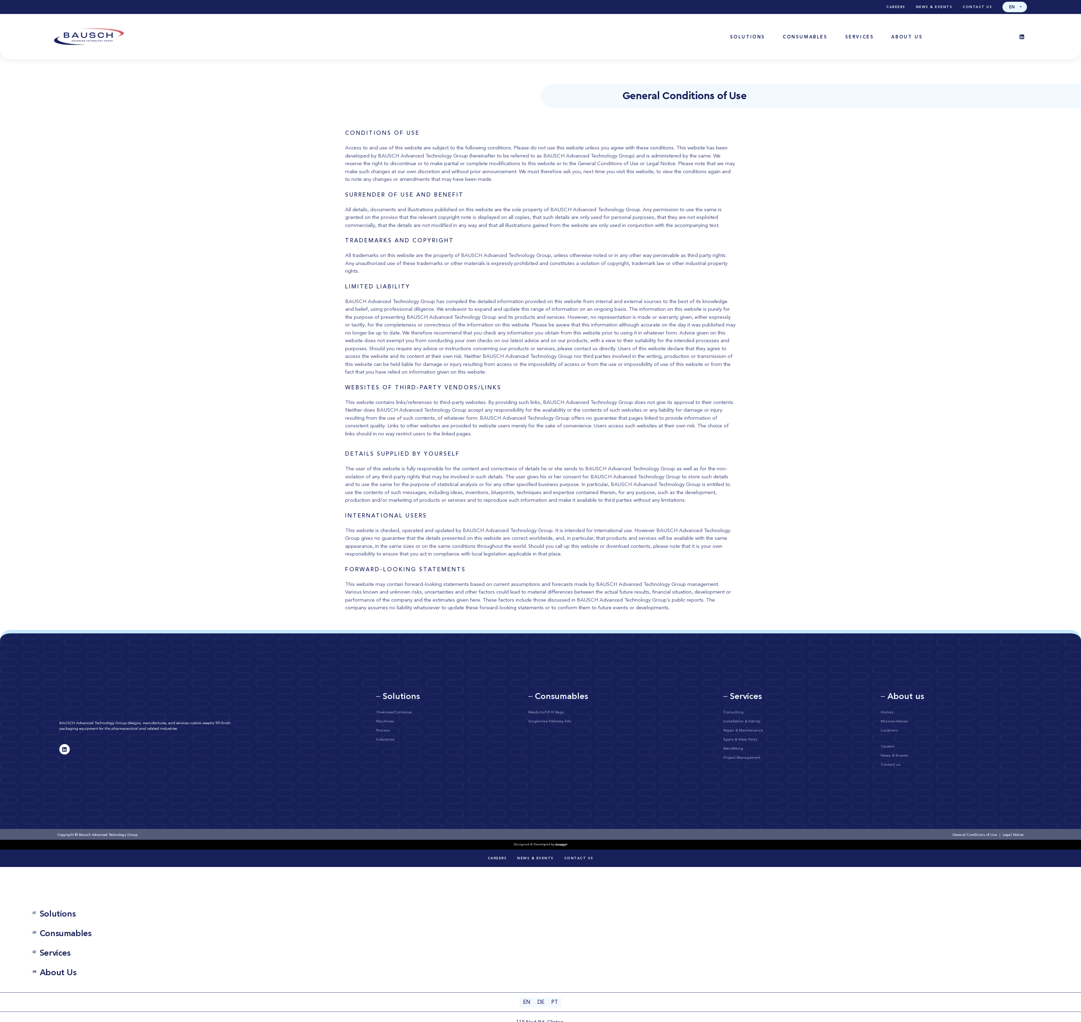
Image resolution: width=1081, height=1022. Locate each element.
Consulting (733, 712)
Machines (385, 721)
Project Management (741, 758)
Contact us (977, 7)
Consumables (61, 934)
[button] (1014, 7)
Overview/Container (394, 712)
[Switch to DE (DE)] (541, 1002)
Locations (889, 731)
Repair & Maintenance (743, 731)
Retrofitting (733, 749)
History (887, 712)
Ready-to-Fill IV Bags (546, 712)
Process (383, 731)
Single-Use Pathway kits (550, 721)
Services (50, 953)
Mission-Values (894, 721)
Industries (385, 740)
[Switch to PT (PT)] (554, 1002)
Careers (895, 7)
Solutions (53, 914)
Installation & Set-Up (741, 721)
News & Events (934, 7)
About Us (53, 973)
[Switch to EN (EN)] (527, 1002)
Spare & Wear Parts (740, 740)
